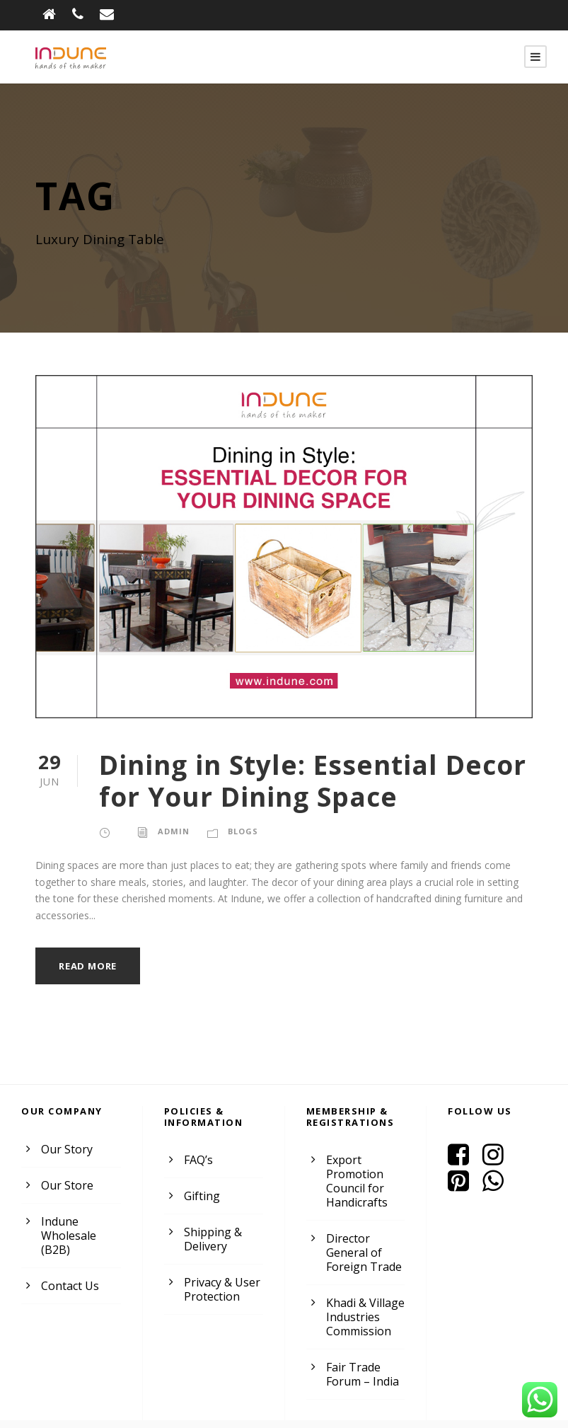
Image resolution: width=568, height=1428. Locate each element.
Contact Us (69, 1269)
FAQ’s (199, 1144)
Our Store (65, 1169)
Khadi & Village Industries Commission (364, 1301)
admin (172, 831)
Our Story (65, 1133)
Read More (89, 949)
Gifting (200, 1180)
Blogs (240, 831)
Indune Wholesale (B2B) (67, 1219)
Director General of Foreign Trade (361, 1236)
